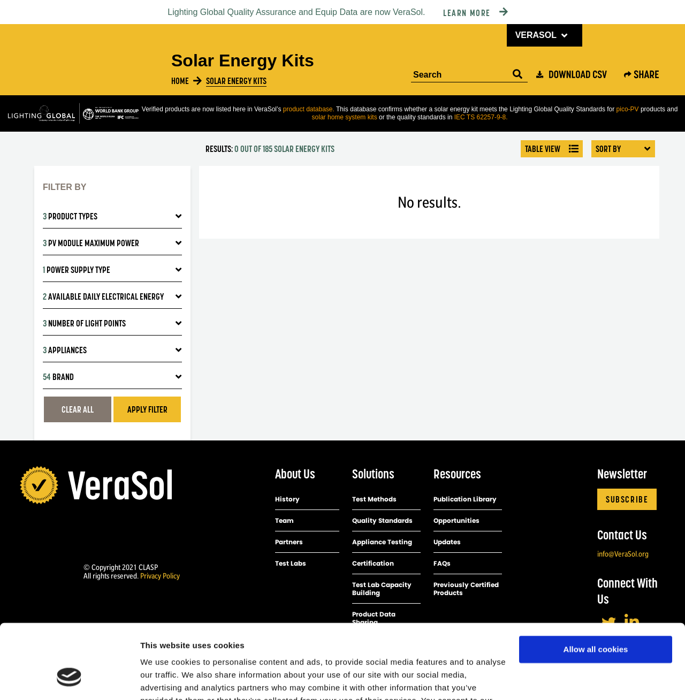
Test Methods (374, 499)
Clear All (78, 409)
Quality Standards (382, 520)
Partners (289, 541)
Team (284, 520)
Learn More (467, 12)
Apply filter (147, 409)
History (287, 499)
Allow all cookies (596, 585)
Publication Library (465, 499)
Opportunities (456, 520)
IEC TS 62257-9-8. (481, 117)
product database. (308, 109)
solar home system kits (345, 117)
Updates (447, 541)
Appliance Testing (382, 541)
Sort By (623, 148)
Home (180, 80)
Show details (165, 678)
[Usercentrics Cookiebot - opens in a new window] (69, 679)
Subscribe (627, 499)
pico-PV (627, 109)
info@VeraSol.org (623, 554)
